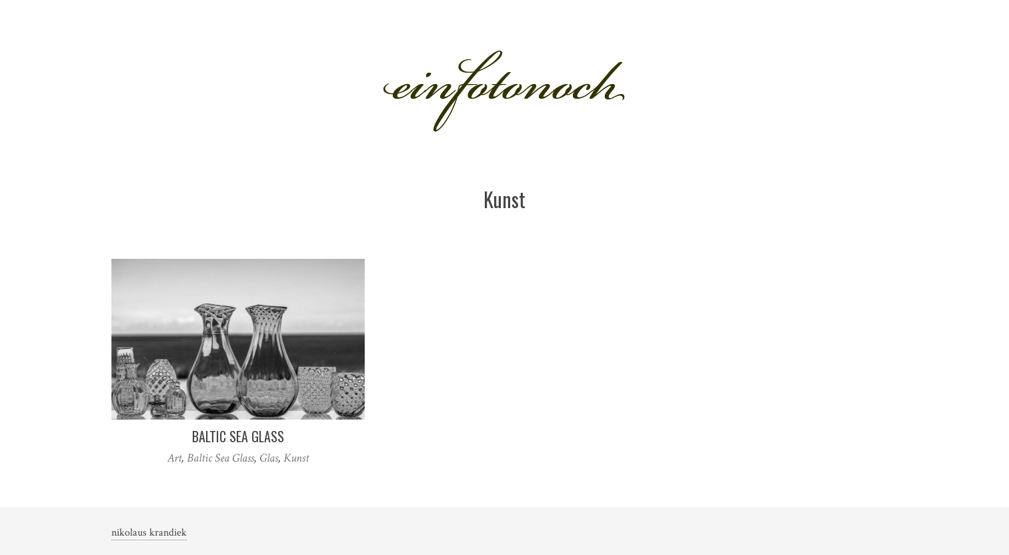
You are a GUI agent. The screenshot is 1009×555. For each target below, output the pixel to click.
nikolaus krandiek (149, 533)
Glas (268, 458)
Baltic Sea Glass (238, 436)
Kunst (296, 458)
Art (174, 458)
